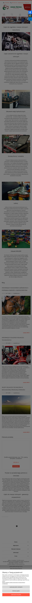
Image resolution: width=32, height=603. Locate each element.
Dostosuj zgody (16, 590)
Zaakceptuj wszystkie (16, 594)
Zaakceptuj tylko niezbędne (16, 587)
